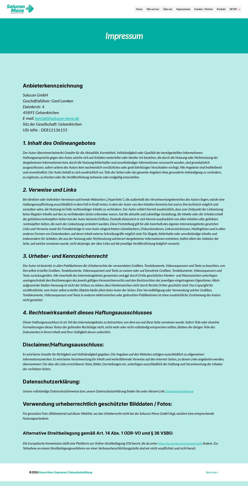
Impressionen (183, 11)
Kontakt (221, 11)
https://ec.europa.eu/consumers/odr (182, 448)
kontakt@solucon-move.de (57, 122)
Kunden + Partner (203, 11)
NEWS (233, 11)
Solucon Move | (46, 477)
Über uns (167, 11)
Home (139, 11)
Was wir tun (152, 11)
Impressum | (62, 477)
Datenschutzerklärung (181, 396)
